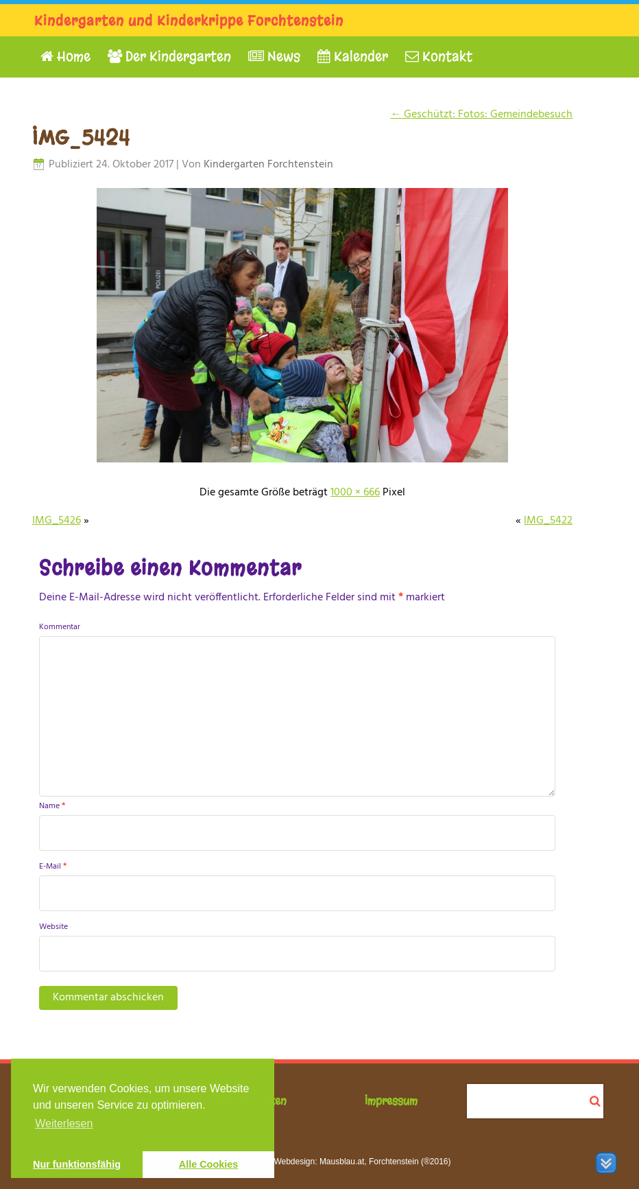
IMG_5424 (81, 138)
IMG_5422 (548, 521)
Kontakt (438, 56)
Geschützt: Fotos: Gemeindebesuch (481, 114)
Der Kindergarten (169, 56)
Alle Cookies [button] (208, 1164)
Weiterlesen (64, 1123)
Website (53, 927)
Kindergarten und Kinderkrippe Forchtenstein (188, 21)
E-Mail (53, 866)
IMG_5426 (56, 521)
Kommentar (59, 627)
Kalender (352, 56)
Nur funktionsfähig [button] (77, 1164)
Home (65, 56)
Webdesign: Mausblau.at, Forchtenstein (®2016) (362, 1161)
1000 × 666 (355, 493)
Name (52, 806)
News (274, 56)
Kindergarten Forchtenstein (268, 165)
